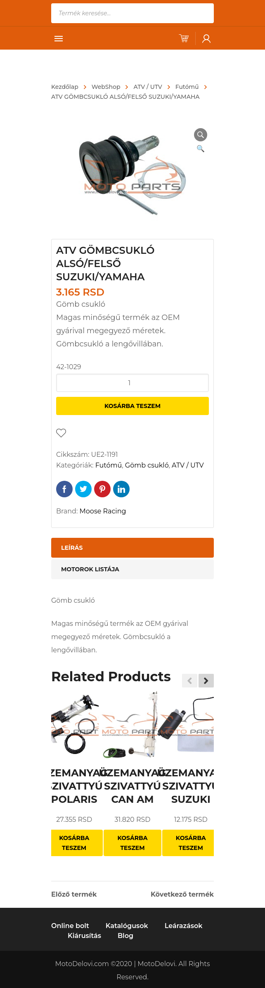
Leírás (72, 547)
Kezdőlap (64, 87)
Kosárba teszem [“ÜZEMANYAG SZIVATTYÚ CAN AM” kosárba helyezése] (132, 843)
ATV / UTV (147, 87)
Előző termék (74, 894)
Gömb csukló (147, 465)
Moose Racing (103, 511)
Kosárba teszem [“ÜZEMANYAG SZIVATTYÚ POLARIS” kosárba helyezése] (74, 843)
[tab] (132, 548)
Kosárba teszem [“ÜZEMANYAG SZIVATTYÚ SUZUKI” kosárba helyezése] (191, 843)
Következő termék (182, 894)
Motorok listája (90, 569)
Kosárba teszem (132, 406)
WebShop (106, 87)
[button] (206, 680)
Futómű (187, 87)
